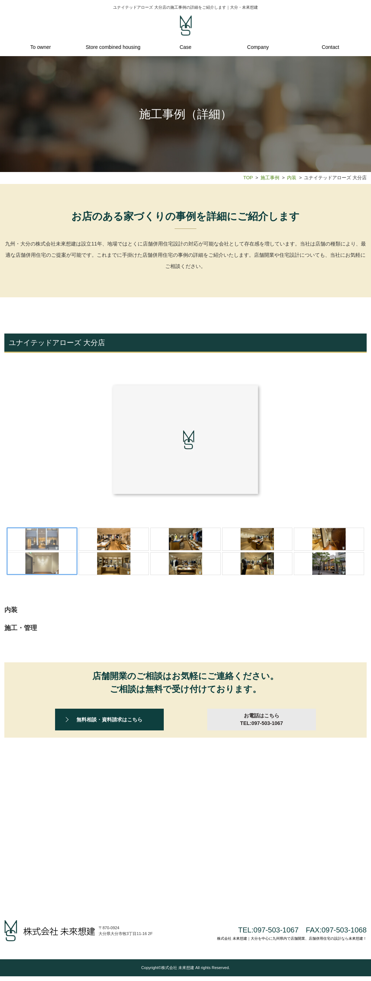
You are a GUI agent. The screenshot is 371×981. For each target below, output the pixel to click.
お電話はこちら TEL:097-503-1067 (261, 767)
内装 (291, 177)
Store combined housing (113, 47)
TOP (248, 177)
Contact (330, 47)
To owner (40, 47)
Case (186, 47)
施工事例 (269, 177)
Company (258, 47)
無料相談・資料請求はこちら (109, 768)
